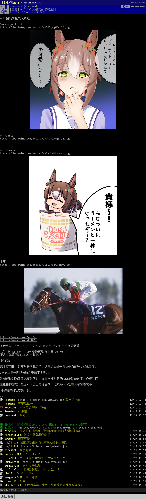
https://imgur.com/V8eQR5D (18, 340)
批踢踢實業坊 (10, 2)
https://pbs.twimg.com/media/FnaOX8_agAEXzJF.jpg (35, 27)
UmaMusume (32, 2)
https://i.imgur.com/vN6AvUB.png (41, 399)
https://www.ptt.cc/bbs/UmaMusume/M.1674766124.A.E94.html (61, 427)
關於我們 (142, 2)
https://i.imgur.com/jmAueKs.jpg (44, 446)
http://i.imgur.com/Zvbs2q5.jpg (44, 461)
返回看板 (7, 496)
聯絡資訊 (134, 2)
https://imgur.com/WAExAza (18, 337)
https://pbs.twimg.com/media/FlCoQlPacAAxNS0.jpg (35, 264)
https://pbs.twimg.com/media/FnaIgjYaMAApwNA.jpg (35, 153)
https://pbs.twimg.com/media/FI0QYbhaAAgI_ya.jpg (35, 138)
